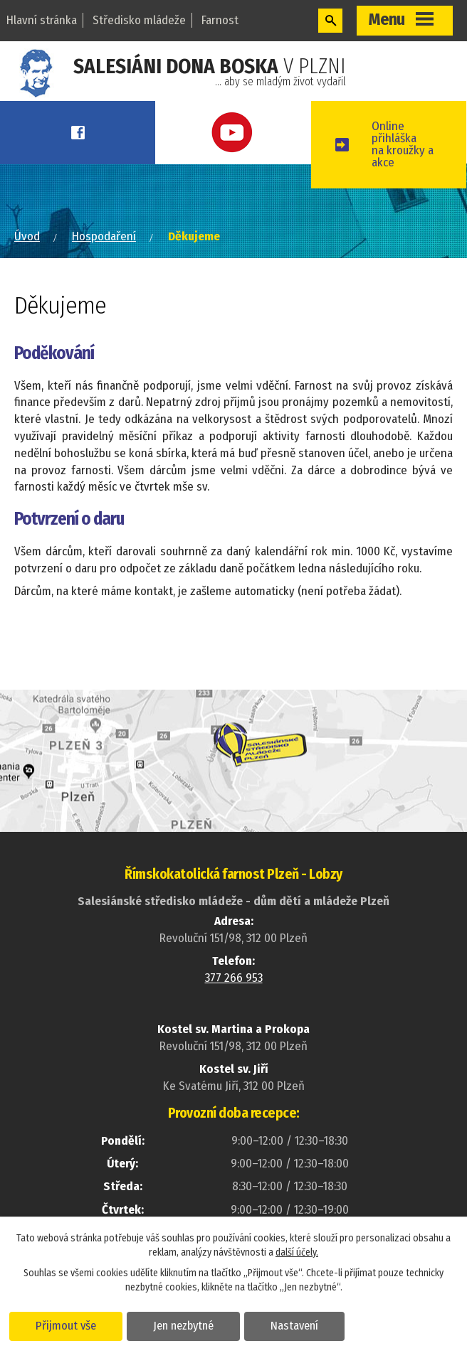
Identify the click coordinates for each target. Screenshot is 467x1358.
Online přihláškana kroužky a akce (403, 144)
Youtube (232, 132)
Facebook (77, 132)
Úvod (27, 236)
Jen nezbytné (183, 1325)
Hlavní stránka (41, 20)
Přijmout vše (66, 1325)
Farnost (219, 20)
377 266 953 (234, 978)
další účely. (297, 1252)
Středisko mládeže (139, 20)
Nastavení (294, 1325)
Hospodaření (104, 236)
